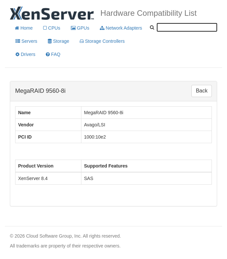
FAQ (53, 54)
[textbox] (187, 27)
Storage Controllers (102, 41)
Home (24, 28)
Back (202, 90)
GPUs (80, 28)
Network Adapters (121, 28)
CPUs (51, 28)
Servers (26, 41)
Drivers (25, 54)
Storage (58, 41)
